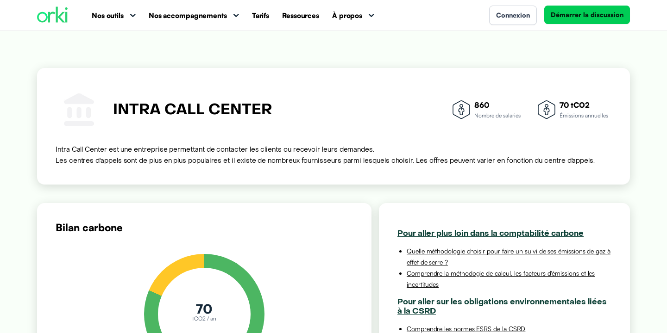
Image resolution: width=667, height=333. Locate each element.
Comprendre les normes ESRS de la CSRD (466, 329)
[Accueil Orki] (52, 15)
